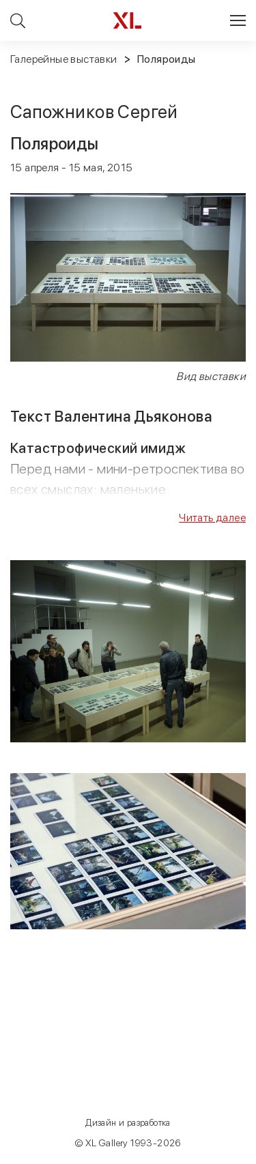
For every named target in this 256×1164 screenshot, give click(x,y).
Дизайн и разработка (128, 1123)
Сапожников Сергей (94, 111)
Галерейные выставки (63, 59)
